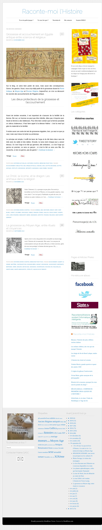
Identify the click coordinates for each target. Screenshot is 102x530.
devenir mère (31, 264)
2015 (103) (73, 431)
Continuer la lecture (46, 150)
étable (41, 212)
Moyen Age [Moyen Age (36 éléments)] (57, 440)
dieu (43, 165)
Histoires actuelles (20, 163)
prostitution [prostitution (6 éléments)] (50, 444)
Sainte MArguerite (20, 269)
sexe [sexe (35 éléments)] (50, 451)
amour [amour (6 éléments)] (60, 418)
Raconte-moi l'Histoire (52, 11)
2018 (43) (72, 423)
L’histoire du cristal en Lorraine (81, 360)
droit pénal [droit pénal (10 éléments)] (53, 425)
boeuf (52, 210)
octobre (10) (76, 441)
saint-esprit (59, 215)
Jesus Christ (53, 212)
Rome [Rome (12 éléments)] (51, 448)
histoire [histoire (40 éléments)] (48, 432)
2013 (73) (72, 508)
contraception (21, 264)
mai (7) (74, 496)
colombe (18, 212)
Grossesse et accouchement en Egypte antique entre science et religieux (29, 36)
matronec (9, 266)
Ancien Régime (32, 91)
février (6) (75, 503)
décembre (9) (76, 436)
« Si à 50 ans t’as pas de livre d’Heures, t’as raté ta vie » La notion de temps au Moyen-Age (83, 448)
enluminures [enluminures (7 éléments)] (41, 428)
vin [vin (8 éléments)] (51, 457)
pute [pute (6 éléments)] (54, 444)
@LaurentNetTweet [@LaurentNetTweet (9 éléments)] (44, 418)
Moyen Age (26, 266)
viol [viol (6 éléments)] (53, 457)
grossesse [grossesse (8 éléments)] (59, 428)
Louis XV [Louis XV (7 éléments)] (40, 436)
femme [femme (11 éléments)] (46, 428)
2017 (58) (72, 426)
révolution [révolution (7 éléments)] (55, 448)
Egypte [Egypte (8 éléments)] (59, 425)
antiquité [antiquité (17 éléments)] (56, 421)
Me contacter (68, 20)
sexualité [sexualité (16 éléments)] (57, 452)
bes (25, 165)
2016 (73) (72, 428)
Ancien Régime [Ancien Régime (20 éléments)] (45, 421)
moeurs (19, 266)
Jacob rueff (53, 264)
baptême (13, 264)
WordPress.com (68, 521)
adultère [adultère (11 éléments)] (52, 418)
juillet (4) (75, 491)
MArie (28, 215)
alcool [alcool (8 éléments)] (57, 418)
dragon (36, 212)
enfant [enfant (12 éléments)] (63, 425)
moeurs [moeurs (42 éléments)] (42, 440)
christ (13, 212)
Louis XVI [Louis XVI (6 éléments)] (45, 436)
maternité (60, 264)
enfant (38, 264)
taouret (50, 168)
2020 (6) (72, 418)
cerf (56, 210)
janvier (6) (75, 506)
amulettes (19, 165)
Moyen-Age (19, 91)
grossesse (21, 168)
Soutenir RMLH (80, 20)
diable (31, 212)
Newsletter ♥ (56, 20)
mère (14, 266)
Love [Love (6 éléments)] (49, 436)
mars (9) (74, 501)
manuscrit (22, 215)
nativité (40, 215)
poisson (46, 215)
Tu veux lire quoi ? (43, 20)
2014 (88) (72, 433)
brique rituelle (31, 165)
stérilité (29, 269)
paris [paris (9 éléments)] (45, 445)
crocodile (25, 212)
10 (62, 225)
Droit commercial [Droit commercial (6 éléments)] (45, 424)
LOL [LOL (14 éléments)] (55, 433)
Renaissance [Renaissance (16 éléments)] (43, 448)
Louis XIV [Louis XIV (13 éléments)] (61, 433)
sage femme (43, 168)
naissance (35, 168)
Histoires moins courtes (21, 210)
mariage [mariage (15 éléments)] (54, 436)
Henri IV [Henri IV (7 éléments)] (41, 433)
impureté (29, 168)
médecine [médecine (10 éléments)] (41, 445)
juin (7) (74, 493)
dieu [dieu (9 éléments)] (65, 422)
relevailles (57, 266)
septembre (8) (76, 443)
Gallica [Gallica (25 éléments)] (53, 428)
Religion (52, 215)
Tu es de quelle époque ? (26, 20)
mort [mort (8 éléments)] (48, 441)
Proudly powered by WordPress (41, 521)
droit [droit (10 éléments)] (39, 425)
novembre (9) (76, 438)
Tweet (14, 156)
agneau (37, 210)
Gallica (46, 212)
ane (42, 210)
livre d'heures (14, 215)
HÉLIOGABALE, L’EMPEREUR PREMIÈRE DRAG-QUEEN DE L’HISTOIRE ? (81, 391)
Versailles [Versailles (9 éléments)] (47, 457)
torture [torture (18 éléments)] (41, 457)
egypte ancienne (51, 165)
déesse (39, 165)
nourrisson (41, 266)
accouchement (11, 165)
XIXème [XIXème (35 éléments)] (59, 456)
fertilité (14, 168)
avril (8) (74, 498)
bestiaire (47, 210)
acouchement (53, 261)
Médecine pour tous (46, 163)
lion (7, 215)
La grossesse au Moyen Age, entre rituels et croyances (30, 227)
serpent (8, 217)
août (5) (74, 488)
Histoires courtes (33, 163)
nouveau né (49, 266)
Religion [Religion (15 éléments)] (58, 444)
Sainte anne (10, 269)
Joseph (60, 212)
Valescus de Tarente (39, 269)
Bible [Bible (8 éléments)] (61, 422)
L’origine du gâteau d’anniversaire (81, 371)
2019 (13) (72, 420)
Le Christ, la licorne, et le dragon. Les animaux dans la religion (28, 177)
